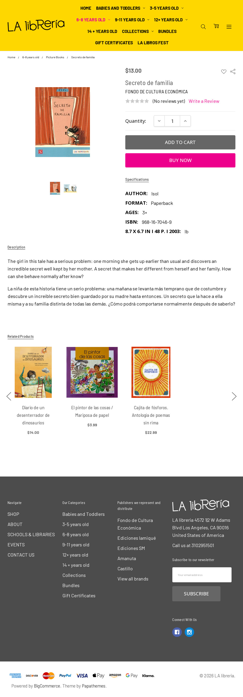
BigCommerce (47, 685)
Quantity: (135, 121)
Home (85, 8)
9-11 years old (132, 19)
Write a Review (204, 101)
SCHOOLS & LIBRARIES (31, 534)
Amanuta (126, 558)
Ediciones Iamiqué (136, 538)
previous (9, 396)
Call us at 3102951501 (193, 545)
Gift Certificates (114, 42)
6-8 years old (93, 19)
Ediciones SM (131, 548)
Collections (138, 31)
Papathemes (93, 685)
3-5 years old (166, 8)
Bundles (167, 31)
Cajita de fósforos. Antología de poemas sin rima (151, 415)
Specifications (137, 179)
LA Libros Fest (153, 42)
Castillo (125, 568)
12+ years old (170, 19)
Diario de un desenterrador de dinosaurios (33, 415)
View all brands (132, 578)
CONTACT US (21, 555)
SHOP (13, 514)
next (234, 396)
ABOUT (15, 524)
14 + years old (102, 31)
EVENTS (16, 544)
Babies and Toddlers (120, 8)
